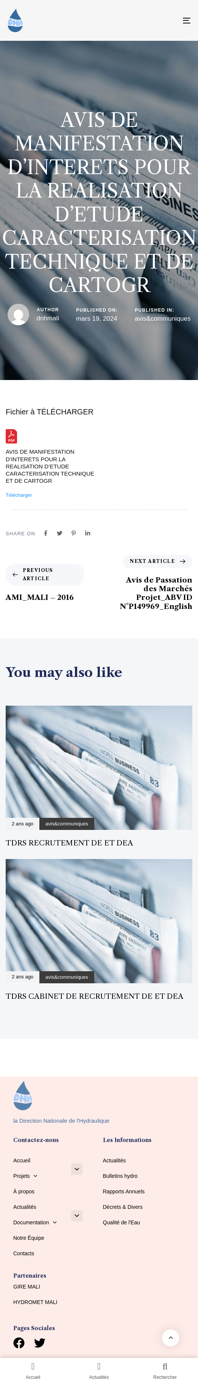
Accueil (21, 1160)
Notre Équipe (28, 1238)
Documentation (34, 1222)
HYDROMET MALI (35, 1302)
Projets (25, 1176)
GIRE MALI (26, 1287)
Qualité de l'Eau (121, 1222)
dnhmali (48, 318)
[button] (77, 1169)
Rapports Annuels (124, 1191)
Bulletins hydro (120, 1176)
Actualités (24, 1207)
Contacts (23, 1253)
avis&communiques (162, 318)
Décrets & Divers (123, 1207)
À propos (23, 1191)
